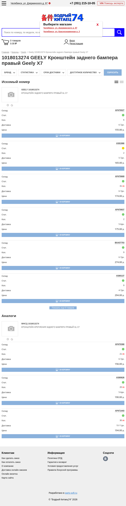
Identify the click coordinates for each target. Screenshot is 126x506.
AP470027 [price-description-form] (119, 110)
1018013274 (33, 90)
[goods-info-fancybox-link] (8, 105)
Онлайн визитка (10, 474)
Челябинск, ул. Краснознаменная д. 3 (61, 31)
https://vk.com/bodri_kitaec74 (105, 458)
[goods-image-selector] (11, 94)
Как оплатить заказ (11, 462)
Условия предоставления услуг (63, 466)
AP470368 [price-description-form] (119, 344)
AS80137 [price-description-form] (120, 276)
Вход (72, 40)
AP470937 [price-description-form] (119, 209)
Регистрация (76, 43)
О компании (7, 466)
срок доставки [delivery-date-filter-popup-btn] (51, 72)
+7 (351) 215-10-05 (82, 3)
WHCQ (24, 324)
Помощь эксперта (111, 3)
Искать (119, 32)
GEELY (24, 90)
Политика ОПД (55, 458)
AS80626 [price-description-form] (120, 377)
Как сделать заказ (10, 458)
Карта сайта (7, 478)
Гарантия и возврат (57, 462)
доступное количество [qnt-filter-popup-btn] (83, 72)
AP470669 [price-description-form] (119, 176)
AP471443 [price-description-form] (119, 411)
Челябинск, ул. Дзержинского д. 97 (60, 28)
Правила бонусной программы (63, 470)
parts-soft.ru (71, 493)
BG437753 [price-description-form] (119, 243)
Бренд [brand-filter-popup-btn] (7, 72)
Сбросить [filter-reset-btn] (112, 72)
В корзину (65, 135)
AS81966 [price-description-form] (120, 143)
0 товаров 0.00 (15, 42)
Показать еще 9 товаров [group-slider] (63, 308)
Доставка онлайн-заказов (14, 470)
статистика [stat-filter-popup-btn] (27, 72)
